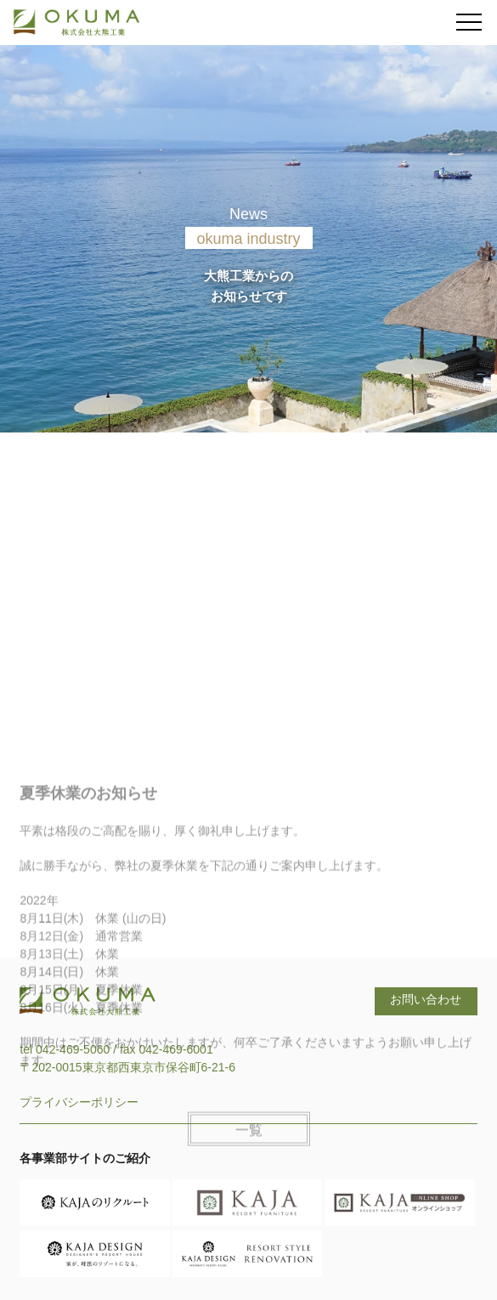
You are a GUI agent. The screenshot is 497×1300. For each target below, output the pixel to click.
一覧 (249, 1161)
